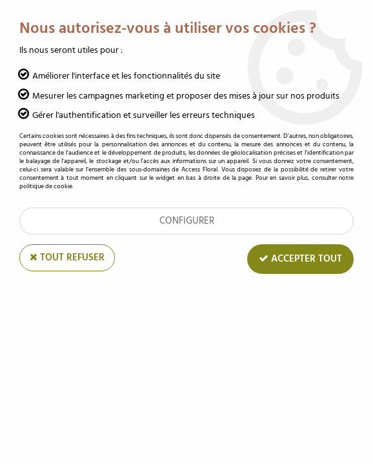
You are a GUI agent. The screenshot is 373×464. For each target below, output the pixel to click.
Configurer (186, 221)
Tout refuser (67, 257)
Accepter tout (300, 259)
